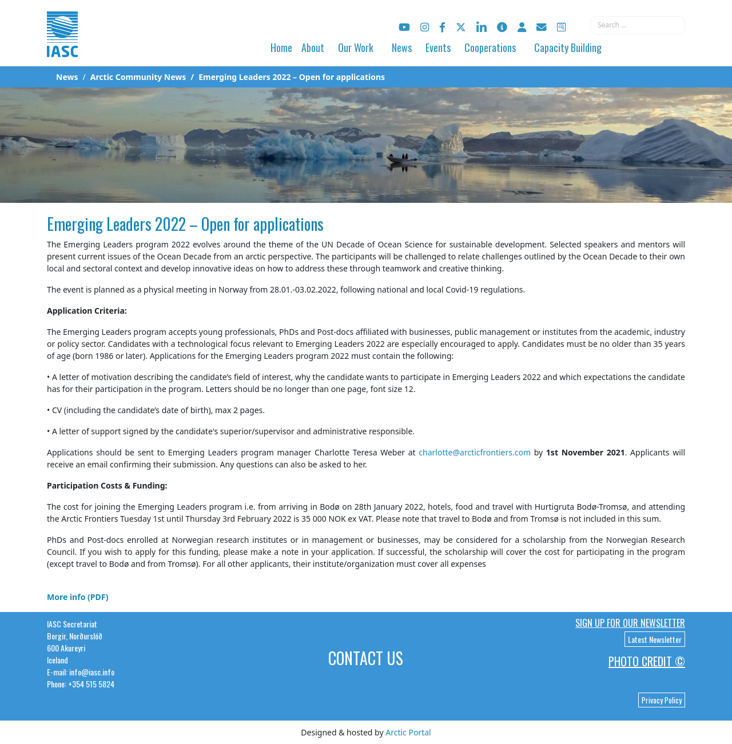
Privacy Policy (662, 700)
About (312, 47)
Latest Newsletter (655, 639)
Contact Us (365, 658)
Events (438, 47)
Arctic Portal (408, 732)
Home (281, 47)
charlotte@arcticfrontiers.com (475, 452)
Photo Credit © (646, 661)
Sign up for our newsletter (630, 623)
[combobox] (637, 25)
